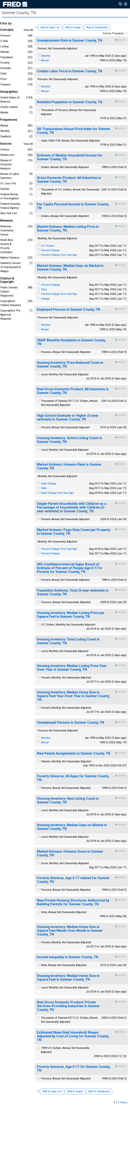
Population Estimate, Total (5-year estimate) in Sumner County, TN (72, 592)
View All (28, 30)
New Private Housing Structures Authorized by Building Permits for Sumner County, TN (73, 902)
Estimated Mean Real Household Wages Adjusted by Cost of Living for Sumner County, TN (73, 1036)
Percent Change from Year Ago (59, 254)
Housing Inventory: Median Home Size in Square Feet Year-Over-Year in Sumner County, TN (73, 696)
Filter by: (6, 23)
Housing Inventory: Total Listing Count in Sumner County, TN (68, 641)
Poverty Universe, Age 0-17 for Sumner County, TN (73, 1068)
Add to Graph (73, 27)
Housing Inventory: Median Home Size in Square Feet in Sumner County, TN (68, 977)
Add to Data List (50, 27)
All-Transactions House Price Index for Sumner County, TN (73, 131)
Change (45, 298)
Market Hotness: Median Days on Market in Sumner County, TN (70, 267)
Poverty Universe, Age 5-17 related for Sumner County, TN (73, 880)
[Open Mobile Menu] (125, 4)
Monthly (45, 55)
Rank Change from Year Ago (57, 492)
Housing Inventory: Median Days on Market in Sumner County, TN (72, 827)
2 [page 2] (116, 1102)
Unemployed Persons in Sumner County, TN (70, 722)
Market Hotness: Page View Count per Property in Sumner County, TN (73, 532)
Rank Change (48, 483)
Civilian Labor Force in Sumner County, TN (69, 71)
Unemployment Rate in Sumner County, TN (69, 40)
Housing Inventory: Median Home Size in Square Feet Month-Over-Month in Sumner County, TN (70, 930)
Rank (44, 488)
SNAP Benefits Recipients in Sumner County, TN (71, 342)
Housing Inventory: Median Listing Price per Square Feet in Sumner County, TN (70, 615)
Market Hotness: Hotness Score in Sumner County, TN (70, 853)
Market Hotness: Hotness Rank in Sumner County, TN (69, 466)
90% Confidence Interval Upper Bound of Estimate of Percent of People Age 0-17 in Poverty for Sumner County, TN (69, 568)
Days (44, 289)
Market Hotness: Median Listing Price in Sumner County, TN (68, 228)
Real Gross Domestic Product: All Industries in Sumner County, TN (73, 391)
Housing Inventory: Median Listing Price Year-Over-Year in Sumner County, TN (72, 668)
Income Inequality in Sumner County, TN (67, 957)
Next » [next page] (124, 1102)
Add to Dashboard (97, 27)
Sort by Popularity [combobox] (113, 33)
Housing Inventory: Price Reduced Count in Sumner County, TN (70, 364)
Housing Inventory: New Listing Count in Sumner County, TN (68, 800)
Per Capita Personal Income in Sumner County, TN (73, 206)
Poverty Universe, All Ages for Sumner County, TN (73, 778)
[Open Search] (120, 4)
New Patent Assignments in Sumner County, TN (73, 753)
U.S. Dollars (48, 245)
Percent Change (50, 250)
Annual (45, 60)
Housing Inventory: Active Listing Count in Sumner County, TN (69, 440)
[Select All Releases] (36, 27)
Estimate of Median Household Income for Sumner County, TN (69, 157)
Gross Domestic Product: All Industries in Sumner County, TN (69, 179)
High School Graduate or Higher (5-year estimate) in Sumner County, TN (67, 417)
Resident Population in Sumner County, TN (69, 102)
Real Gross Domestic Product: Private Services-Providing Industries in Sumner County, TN (68, 1006)
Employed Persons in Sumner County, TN (68, 309)
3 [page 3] (119, 1102)
